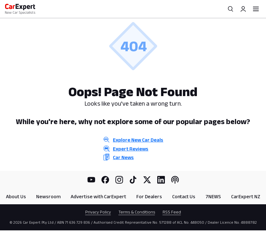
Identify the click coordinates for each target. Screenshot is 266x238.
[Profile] (243, 9)
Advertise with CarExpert (98, 196)
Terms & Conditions (137, 211)
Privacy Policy (98, 211)
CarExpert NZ (245, 196)
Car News (123, 157)
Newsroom (48, 196)
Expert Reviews (130, 148)
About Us (16, 196)
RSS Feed (172, 211)
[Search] (230, 9)
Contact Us (183, 196)
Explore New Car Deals (138, 140)
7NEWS (213, 196)
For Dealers (149, 196)
